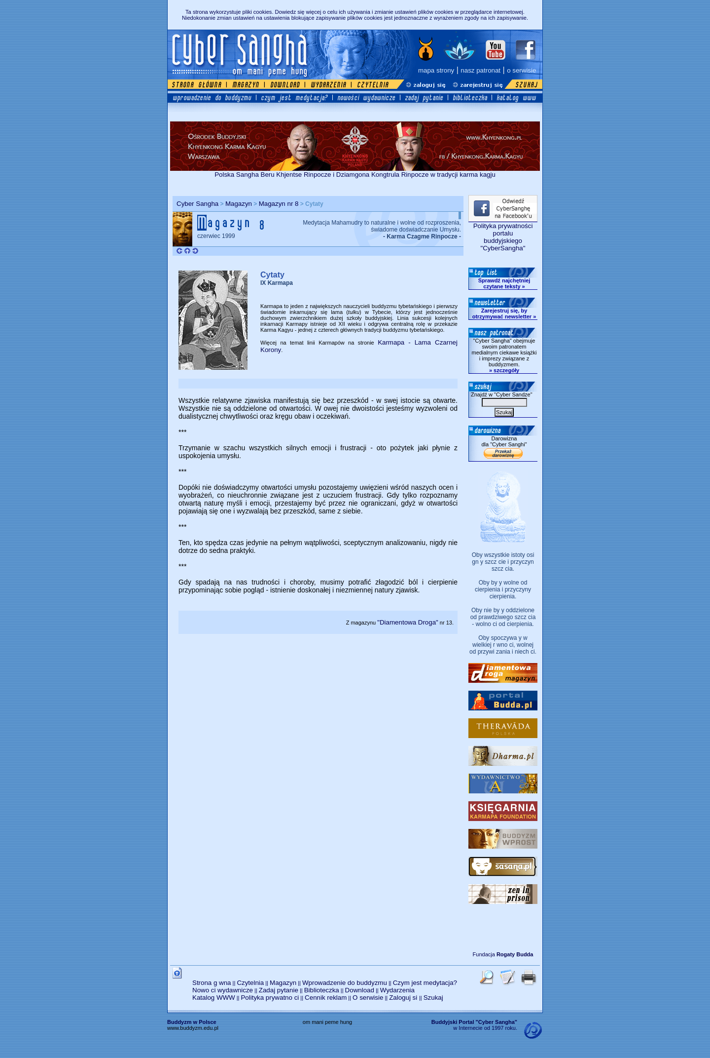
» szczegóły (504, 370)
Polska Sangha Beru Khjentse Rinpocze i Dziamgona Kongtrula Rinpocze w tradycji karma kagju (355, 171)
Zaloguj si (404, 997)
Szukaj (433, 997)
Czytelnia (250, 982)
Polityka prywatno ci (270, 997)
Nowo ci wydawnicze (222, 990)
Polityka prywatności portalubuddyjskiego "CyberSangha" (503, 237)
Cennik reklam (326, 997)
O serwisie (368, 997)
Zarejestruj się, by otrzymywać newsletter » (504, 313)
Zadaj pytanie (278, 990)
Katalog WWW (213, 997)
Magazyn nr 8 (279, 203)
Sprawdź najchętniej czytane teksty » (504, 283)
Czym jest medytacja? (425, 982)
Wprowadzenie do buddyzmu (344, 982)
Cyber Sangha (197, 203)
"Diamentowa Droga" (407, 622)
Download (359, 990)
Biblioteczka (321, 990)
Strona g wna (211, 982)
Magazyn (238, 203)
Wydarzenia (397, 990)
